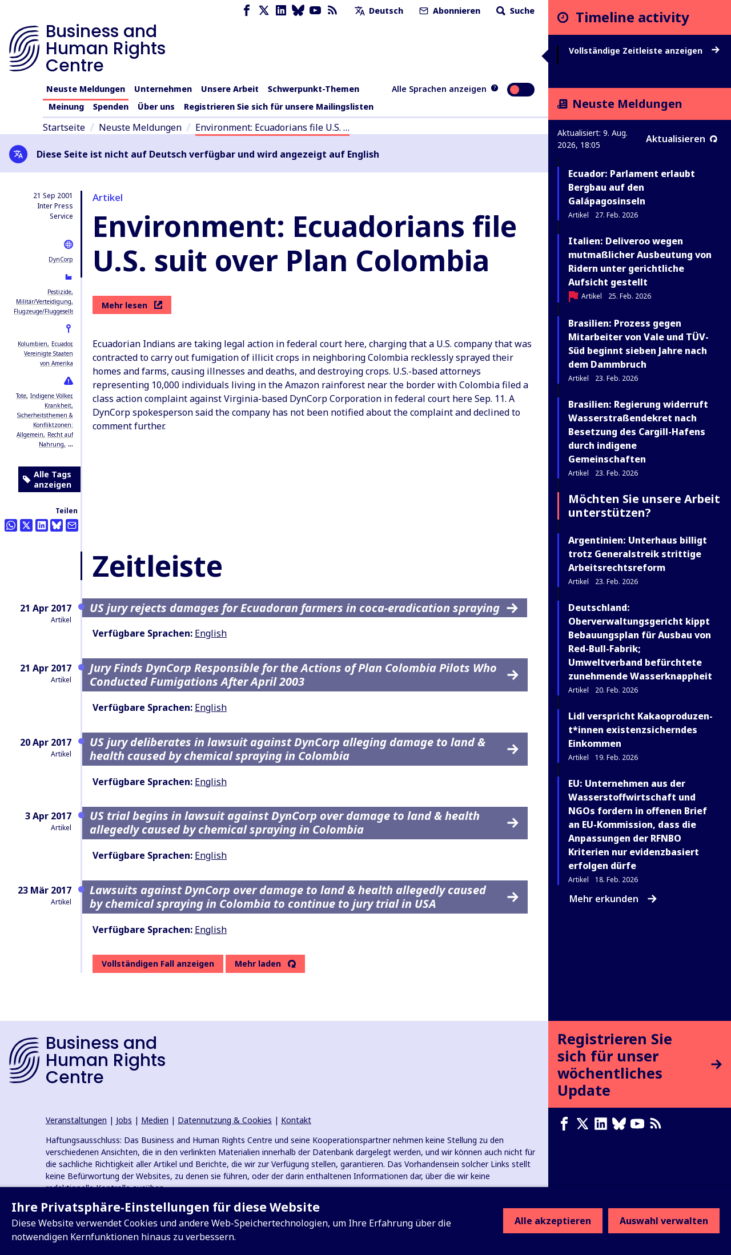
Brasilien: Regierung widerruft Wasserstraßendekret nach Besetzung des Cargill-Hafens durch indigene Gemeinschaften (638, 431)
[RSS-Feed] (332, 11)
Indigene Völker (50, 396)
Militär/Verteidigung (43, 301)
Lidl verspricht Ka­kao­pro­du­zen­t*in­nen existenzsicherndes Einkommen (640, 730)
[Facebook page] (247, 11)
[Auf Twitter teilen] (26, 525)
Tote (21, 396)
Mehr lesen (132, 305)
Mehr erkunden (613, 898)
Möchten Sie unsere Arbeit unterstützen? (644, 505)
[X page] (264, 11)
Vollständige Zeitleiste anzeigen (644, 51)
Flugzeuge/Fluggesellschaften (54, 311)
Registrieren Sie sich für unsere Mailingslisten (278, 106)
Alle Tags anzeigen (47, 479)
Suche (514, 10)
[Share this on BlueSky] (56, 525)
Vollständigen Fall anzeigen (158, 963)
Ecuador (61, 344)
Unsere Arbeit (230, 88)
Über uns (156, 106)
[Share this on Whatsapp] (11, 525)
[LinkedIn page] (281, 11)
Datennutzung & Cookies (225, 1120)
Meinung (66, 106)
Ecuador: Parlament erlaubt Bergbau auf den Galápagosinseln (631, 187)
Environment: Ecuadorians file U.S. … (272, 127)
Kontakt (296, 1120)
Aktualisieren (681, 138)
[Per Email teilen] (72, 525)
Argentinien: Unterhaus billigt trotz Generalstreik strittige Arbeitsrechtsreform (637, 554)
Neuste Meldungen (85, 88)
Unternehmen (163, 88)
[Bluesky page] (298, 11)
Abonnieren (448, 10)
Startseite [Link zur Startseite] (64, 127)
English (211, 633)
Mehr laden (258, 964)
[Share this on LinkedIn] (41, 525)
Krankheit (58, 405)
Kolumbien (32, 344)
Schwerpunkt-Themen (313, 88)
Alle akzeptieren (553, 1220)
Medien (154, 1120)
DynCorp (61, 259)
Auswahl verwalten (664, 1220)
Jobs (124, 1120)
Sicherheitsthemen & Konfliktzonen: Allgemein (45, 425)
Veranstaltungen (76, 1120)
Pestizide (59, 292)
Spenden (110, 106)
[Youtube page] (315, 11)
